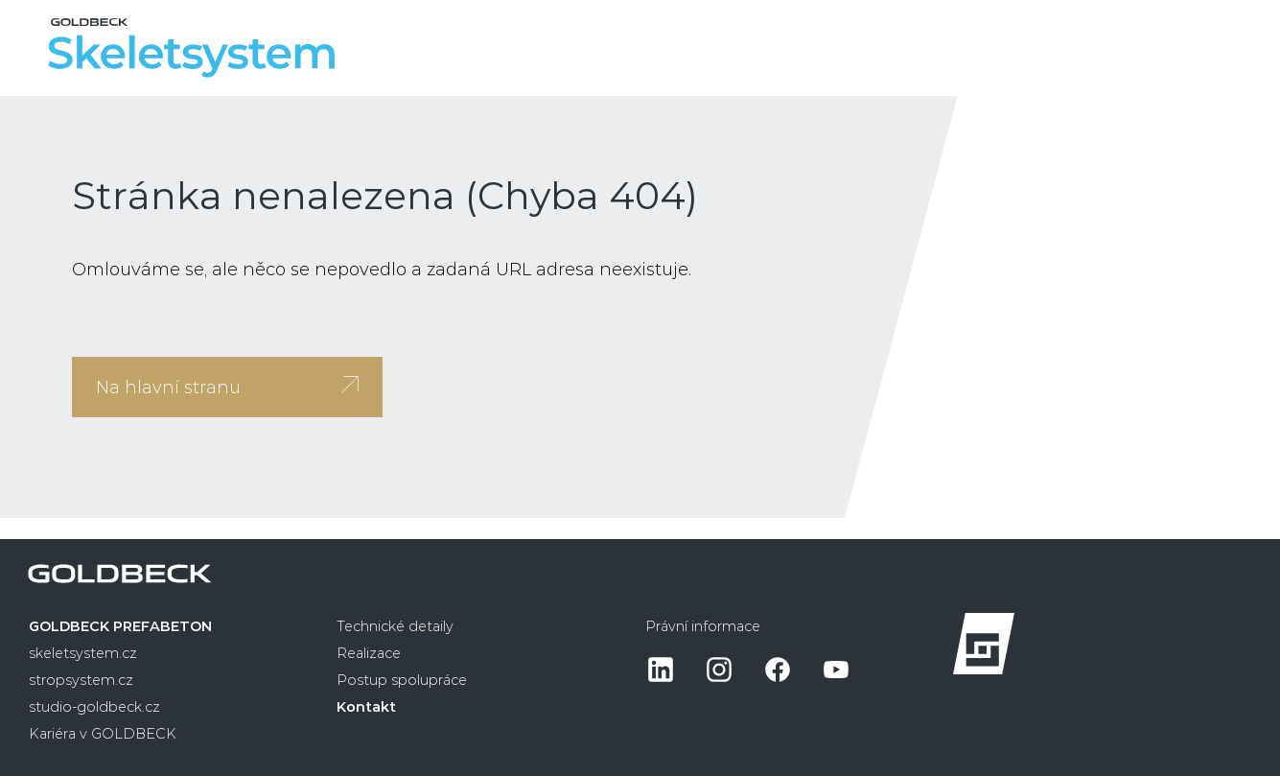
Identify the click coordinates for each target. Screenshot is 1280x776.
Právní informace (702, 626)
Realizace (369, 653)
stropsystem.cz (81, 680)
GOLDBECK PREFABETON (120, 626)
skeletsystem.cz (83, 653)
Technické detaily (395, 626)
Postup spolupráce (402, 680)
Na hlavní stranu (227, 387)
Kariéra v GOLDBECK (102, 733)
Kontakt (366, 707)
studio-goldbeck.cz (94, 707)
